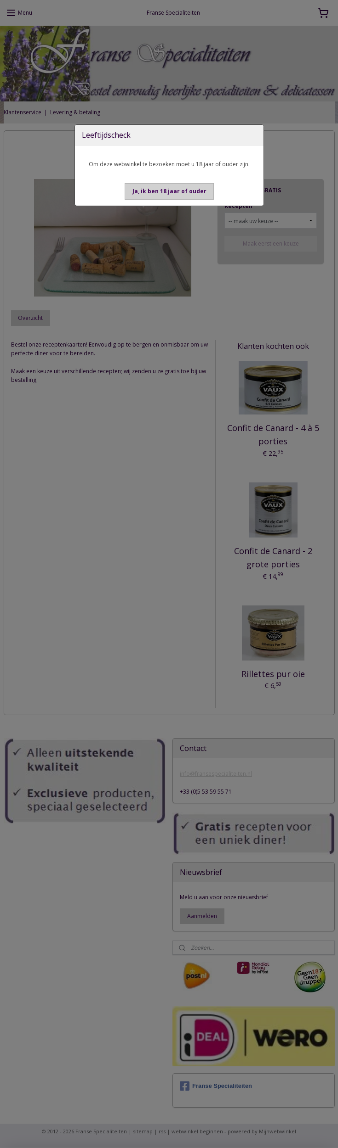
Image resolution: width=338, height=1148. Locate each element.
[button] (169, 191)
